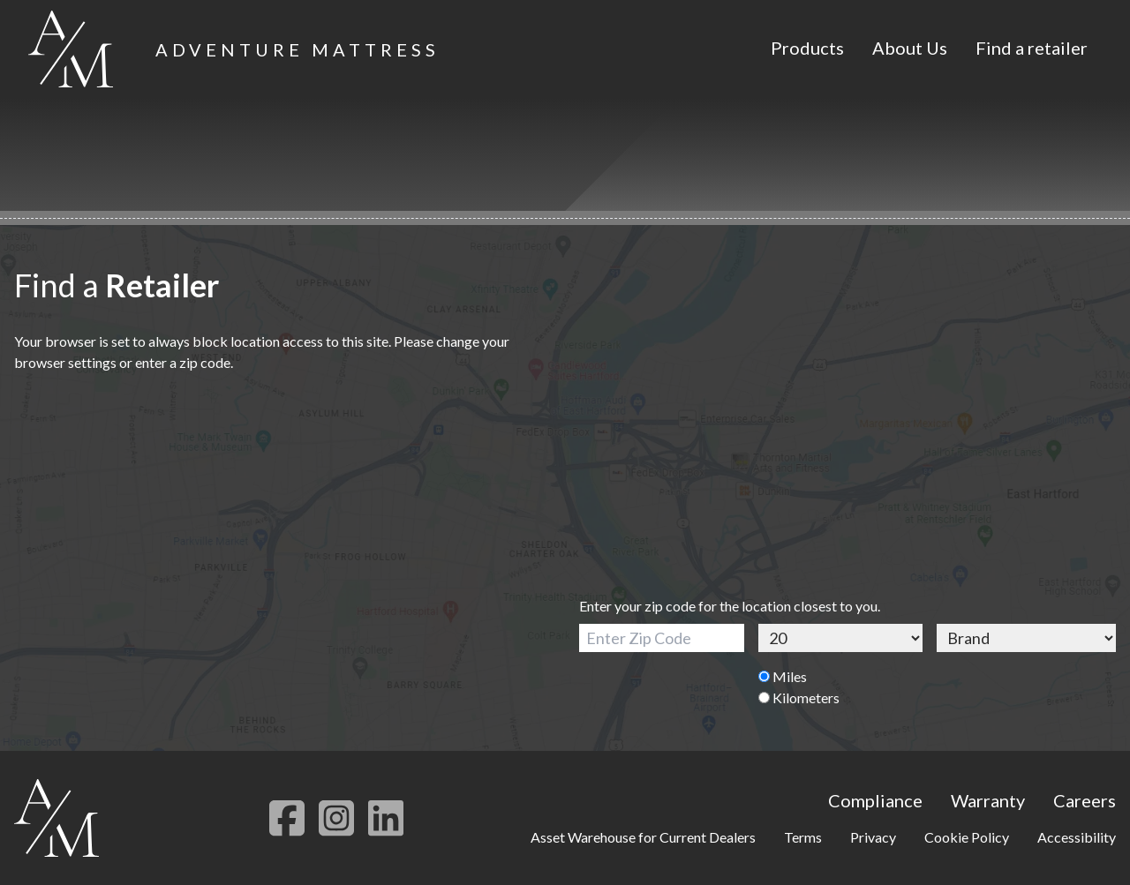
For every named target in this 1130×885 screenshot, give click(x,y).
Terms (803, 837)
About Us (909, 47)
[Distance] (840, 638)
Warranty (988, 800)
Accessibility (1076, 837)
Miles (782, 676)
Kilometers (799, 697)
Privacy (873, 837)
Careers (1084, 800)
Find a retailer (1032, 47)
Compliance (875, 800)
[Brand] (1026, 638)
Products (807, 47)
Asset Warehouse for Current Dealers (643, 837)
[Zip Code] (661, 638)
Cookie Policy (966, 837)
